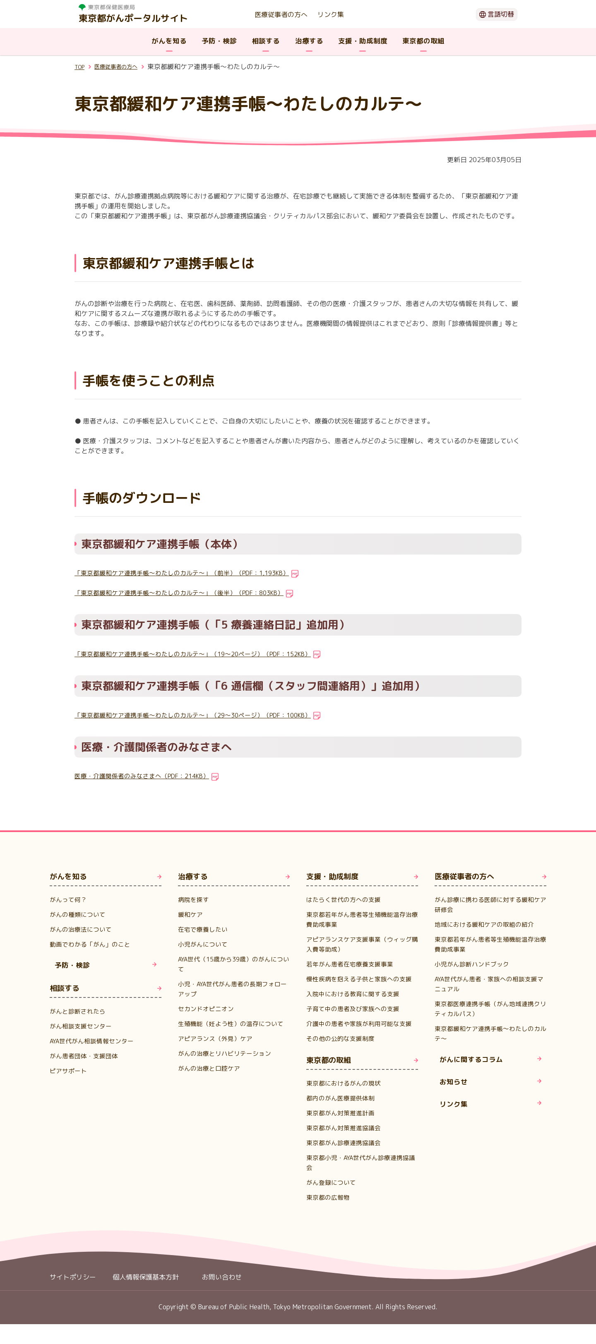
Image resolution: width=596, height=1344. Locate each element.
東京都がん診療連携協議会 (346, 1162)
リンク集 (330, 14)
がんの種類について (79, 914)
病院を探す (194, 899)
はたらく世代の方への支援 (346, 899)
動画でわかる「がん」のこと (93, 944)
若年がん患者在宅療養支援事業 (352, 964)
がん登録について (332, 1202)
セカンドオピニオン (208, 1008)
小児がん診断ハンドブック (474, 964)
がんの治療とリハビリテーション (227, 1063)
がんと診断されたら (79, 1015)
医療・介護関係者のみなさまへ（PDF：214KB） (147, 775)
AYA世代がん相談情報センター (95, 1045)
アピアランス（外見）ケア (217, 1048)
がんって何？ (69, 899)
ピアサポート (69, 1074)
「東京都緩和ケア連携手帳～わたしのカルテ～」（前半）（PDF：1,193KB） (190, 572)
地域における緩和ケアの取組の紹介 (488, 924)
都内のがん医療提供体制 (342, 1117)
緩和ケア (191, 914)
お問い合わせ (222, 1296)
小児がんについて (204, 944)
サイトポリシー (73, 1296)
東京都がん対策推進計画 (342, 1132)
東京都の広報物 (329, 1217)
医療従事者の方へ (281, 14)
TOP (80, 66)
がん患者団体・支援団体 (86, 1059)
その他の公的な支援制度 (342, 1058)
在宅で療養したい (204, 929)
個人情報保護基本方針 (146, 1296)
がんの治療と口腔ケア (211, 1078)
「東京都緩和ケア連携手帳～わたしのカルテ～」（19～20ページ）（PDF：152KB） (202, 653)
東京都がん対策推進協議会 (346, 1147)
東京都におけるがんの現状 (346, 1102)
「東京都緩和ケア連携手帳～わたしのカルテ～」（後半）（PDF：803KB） (187, 592)
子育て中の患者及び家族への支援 (356, 1018)
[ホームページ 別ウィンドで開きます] (133, 7)
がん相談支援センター (83, 1030)
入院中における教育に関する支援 (356, 1003)
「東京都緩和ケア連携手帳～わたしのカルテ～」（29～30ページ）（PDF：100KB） (202, 715)
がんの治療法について (83, 929)
